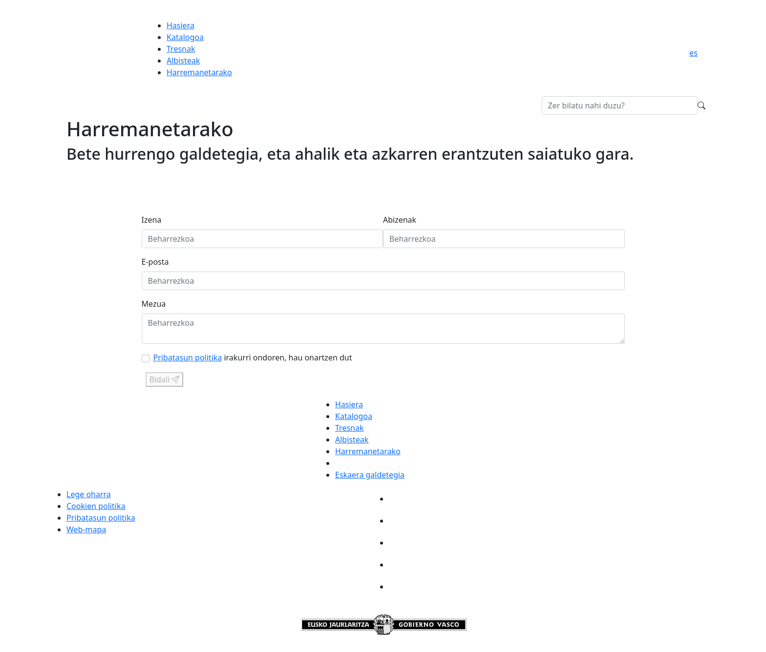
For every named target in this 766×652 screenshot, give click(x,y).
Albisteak (183, 60)
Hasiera (180, 25)
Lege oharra (88, 494)
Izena (152, 219)
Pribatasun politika (187, 357)
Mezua (154, 303)
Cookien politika (95, 506)
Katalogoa (185, 37)
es (693, 52)
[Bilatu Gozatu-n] (620, 105)
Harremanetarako (199, 72)
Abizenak (399, 219)
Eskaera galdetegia (369, 474)
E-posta (155, 261)
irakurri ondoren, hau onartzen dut (252, 357)
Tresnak (181, 48)
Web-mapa (86, 529)
